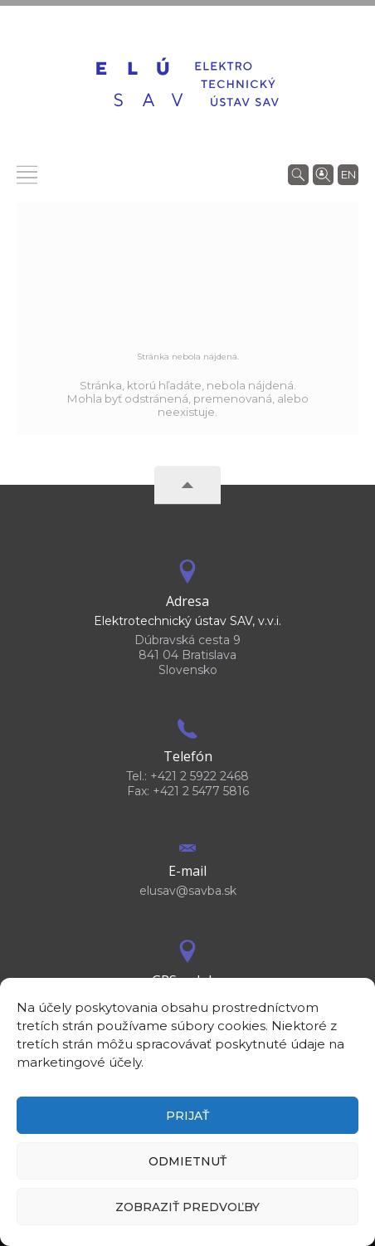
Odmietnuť (187, 1161)
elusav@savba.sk (187, 890)
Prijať (187, 1115)
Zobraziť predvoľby (187, 1207)
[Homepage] (187, 84)
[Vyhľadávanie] (298, 173)
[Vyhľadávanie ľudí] (323, 173)
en (348, 174)
